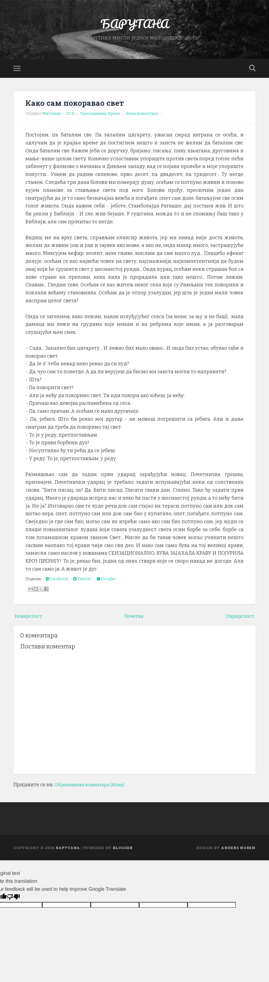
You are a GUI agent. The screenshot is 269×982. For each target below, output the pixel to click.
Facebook (57, 581)
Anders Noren (238, 849)
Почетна (133, 618)
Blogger (123, 849)
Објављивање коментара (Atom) (93, 787)
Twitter (82, 581)
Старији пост (238, 618)
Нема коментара (142, 115)
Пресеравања (93, 115)
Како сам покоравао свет (75, 104)
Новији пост (30, 618)
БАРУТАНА (134, 24)
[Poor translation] (13, 899)
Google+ (107, 581)
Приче (114, 115)
